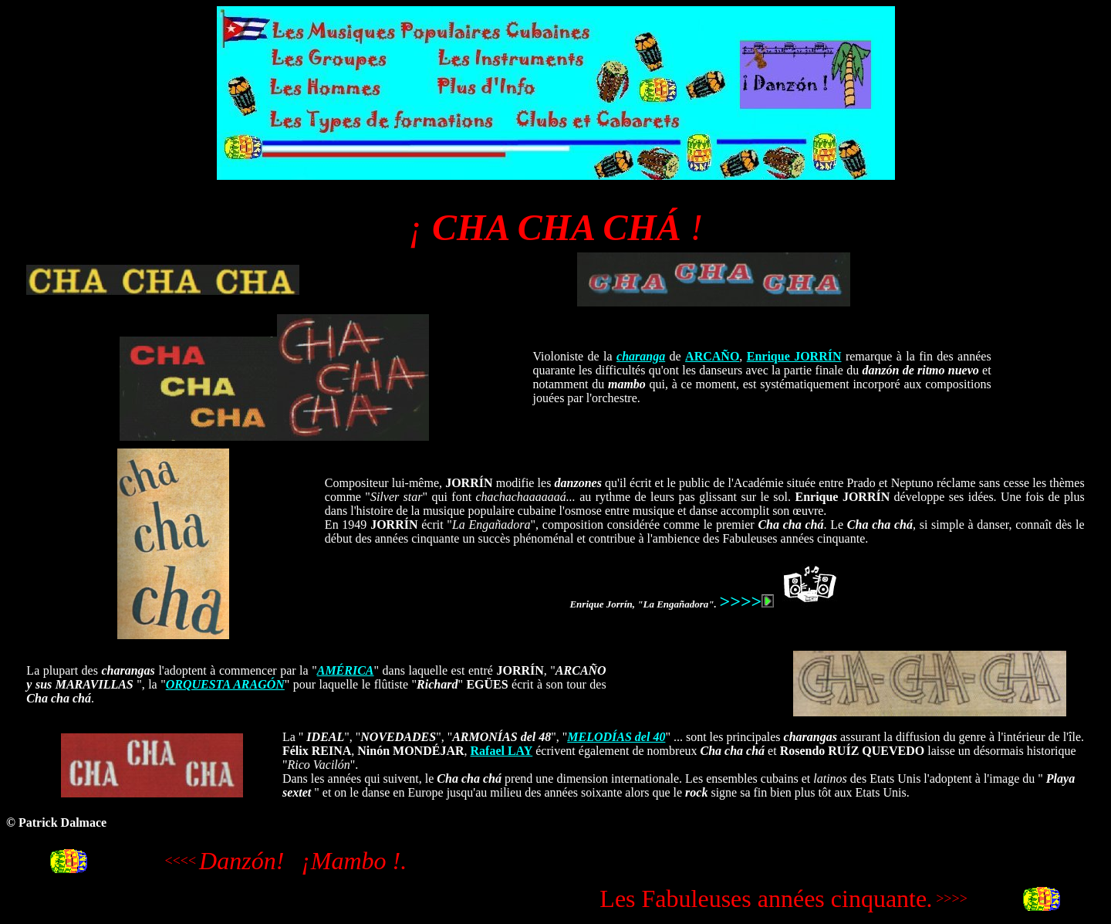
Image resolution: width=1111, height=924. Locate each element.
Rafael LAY (502, 750)
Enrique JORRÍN (794, 356)
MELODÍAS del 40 (616, 736)
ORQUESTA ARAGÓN (225, 684)
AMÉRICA (345, 670)
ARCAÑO (712, 356)
